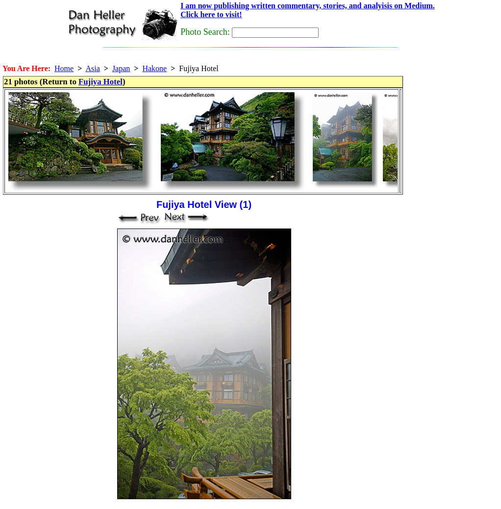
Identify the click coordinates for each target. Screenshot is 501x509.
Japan (121, 68)
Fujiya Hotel (100, 81)
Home (64, 68)
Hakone (154, 68)
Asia (92, 68)
